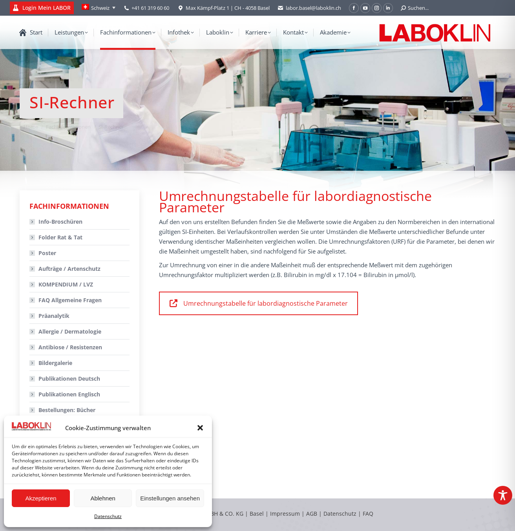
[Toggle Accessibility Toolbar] (503, 495)
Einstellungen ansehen (170, 498)
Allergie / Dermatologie (69, 331)
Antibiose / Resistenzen (70, 347)
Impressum (285, 513)
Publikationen (69, 378)
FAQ (368, 513)
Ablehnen (102, 498)
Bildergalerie (55, 363)
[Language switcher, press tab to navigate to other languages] (98, 7)
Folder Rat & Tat (60, 237)
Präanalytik (53, 315)
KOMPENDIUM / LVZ (65, 284)
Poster (47, 253)
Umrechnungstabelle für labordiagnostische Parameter (259, 303)
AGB (312, 513)
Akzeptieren (40, 498)
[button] (200, 428)
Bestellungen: (66, 410)
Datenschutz (108, 516)
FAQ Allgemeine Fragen (70, 300)
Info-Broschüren (60, 221)
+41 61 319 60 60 (150, 7)
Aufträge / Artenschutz (69, 268)
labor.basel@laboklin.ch (309, 8)
